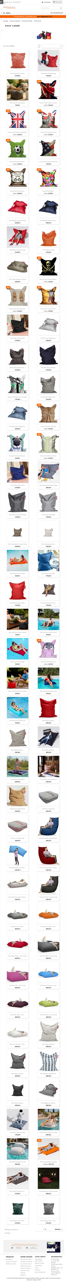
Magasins (23, 1275)
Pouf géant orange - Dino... (48, 926)
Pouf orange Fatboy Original (48, 1162)
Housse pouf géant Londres (48, 132)
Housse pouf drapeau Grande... (48, 103)
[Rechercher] (52, 8)
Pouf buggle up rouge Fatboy (17, 220)
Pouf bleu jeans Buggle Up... (17, 426)
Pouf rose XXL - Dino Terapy (18, 985)
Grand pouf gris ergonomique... (17, 897)
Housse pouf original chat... (48, 309)
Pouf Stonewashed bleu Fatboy (48, 485)
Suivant (58, 1229)
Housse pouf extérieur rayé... (48, 456)
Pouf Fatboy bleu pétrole (18, 485)
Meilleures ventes (11, 1264)
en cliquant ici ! (44, 16)
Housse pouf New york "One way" (17, 397)
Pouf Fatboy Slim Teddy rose (48, 779)
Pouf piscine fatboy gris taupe (48, 1132)
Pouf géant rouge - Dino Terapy (17, 956)
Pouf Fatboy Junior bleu (48, 573)
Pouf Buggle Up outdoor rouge (48, 1191)
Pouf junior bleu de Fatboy (17, 1132)
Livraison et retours (26, 1259)
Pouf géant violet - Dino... (17, 1015)
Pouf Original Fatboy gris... (48, 397)
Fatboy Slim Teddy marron (17, 809)
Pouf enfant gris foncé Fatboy (17, 514)
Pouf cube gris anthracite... (18, 103)
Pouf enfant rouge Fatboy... (17, 603)
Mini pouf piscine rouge (17, 662)
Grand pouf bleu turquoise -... (17, 867)
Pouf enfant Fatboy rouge (48, 73)
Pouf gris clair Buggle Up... (48, 338)
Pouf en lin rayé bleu (48, 809)
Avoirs (36, 1267)
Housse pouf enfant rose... (48, 662)
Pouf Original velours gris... (48, 1220)
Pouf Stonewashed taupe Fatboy (17, 544)
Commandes (38, 1265)
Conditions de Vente (26, 1261)
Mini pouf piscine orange (17, 573)
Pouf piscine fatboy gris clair (17, 1162)
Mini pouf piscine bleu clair (17, 720)
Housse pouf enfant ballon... (17, 161)
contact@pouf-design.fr (56, 1273)
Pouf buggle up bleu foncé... (48, 220)
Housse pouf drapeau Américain (48, 161)
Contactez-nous (24, 1270)
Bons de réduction (40, 1272)
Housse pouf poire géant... (17, 191)
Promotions (9, 1259)
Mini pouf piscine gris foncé (48, 632)
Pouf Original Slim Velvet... (17, 73)
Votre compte (40, 1257)
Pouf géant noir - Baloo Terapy (48, 897)
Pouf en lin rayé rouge (17, 838)
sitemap (22, 1273)
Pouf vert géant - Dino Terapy (48, 1015)
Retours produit (39, 1263)
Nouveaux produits (11, 1261)
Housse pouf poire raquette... (17, 309)
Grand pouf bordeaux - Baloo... (48, 867)
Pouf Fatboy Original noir (17, 338)
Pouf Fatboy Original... (48, 720)
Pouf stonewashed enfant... (48, 603)
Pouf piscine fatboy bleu (18, 779)
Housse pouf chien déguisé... (17, 456)
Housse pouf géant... (48, 191)
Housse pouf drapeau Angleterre (17, 132)
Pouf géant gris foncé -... (17, 926)
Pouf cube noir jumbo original (17, 632)
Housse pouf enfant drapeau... (48, 279)
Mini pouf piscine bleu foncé (48, 691)
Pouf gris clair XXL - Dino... (17, 1044)
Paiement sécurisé (25, 1266)
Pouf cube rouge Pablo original (17, 691)
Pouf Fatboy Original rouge (17, 250)
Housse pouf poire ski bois (48, 426)
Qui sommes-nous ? (26, 1264)
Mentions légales (25, 1268)
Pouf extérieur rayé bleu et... (48, 1073)
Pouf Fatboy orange (48, 250)
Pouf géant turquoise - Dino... (48, 985)
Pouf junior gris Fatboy (48, 514)
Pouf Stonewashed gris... (48, 544)
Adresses (37, 1270)
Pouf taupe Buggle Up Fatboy (17, 279)
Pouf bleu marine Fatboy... (48, 367)
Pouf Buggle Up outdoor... (48, 1103)
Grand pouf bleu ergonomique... (48, 838)
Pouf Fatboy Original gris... (17, 367)
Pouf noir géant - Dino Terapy (48, 956)
